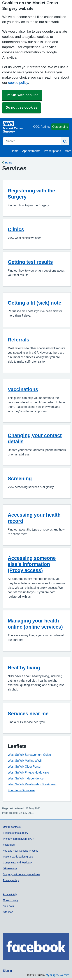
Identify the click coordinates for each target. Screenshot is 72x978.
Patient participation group (18, 856)
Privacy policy (11, 880)
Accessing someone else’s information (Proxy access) (32, 564)
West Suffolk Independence (25, 778)
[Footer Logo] (36, 946)
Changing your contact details (35, 438)
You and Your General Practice (20, 850)
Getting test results (30, 262)
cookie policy (18, 82)
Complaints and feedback (17, 862)
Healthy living (24, 667)
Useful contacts (12, 827)
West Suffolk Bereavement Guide (29, 754)
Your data (8, 906)
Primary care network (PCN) (19, 838)
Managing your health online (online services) (35, 623)
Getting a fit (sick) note (34, 302)
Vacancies (9, 844)
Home (15, 150)
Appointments (31, 150)
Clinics (16, 229)
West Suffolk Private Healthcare (28, 772)
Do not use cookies (21, 107)
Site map (8, 912)
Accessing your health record (34, 517)
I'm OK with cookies (22, 95)
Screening (20, 478)
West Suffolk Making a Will (25, 760)
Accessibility (10, 894)
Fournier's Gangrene (21, 790)
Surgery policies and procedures (21, 874)
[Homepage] (17, 127)
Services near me (28, 713)
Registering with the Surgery (31, 193)
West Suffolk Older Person (25, 766)
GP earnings (10, 868)
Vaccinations (23, 389)
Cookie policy (10, 900)
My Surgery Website (57, 975)
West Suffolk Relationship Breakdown (32, 784)
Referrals (18, 339)
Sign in (7, 970)
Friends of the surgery (15, 833)
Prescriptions (52, 150)
